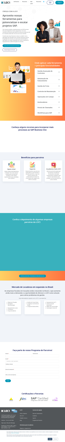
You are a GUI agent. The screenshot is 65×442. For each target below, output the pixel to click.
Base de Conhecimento (37, 413)
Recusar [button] (55, 439)
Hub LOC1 (22, 415)
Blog (21, 420)
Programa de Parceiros (37, 420)
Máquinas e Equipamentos (25, 428)
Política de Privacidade (15, 433)
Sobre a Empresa (23, 413)
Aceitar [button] (50, 439)
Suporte (34, 418)
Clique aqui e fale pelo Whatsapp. (8, 422)
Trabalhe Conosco (23, 418)
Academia (35, 415)
